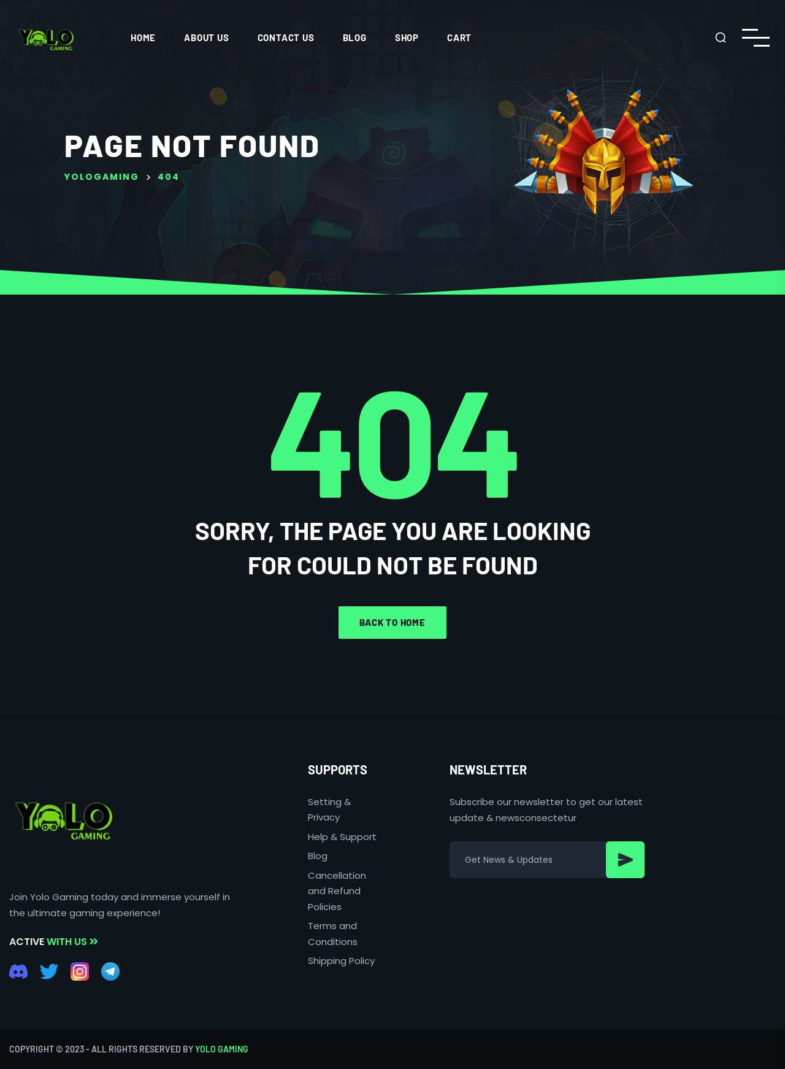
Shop (407, 37)
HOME (143, 37)
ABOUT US (206, 37)
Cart (459, 37)
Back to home (392, 622)
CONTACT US (286, 37)
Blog (355, 37)
